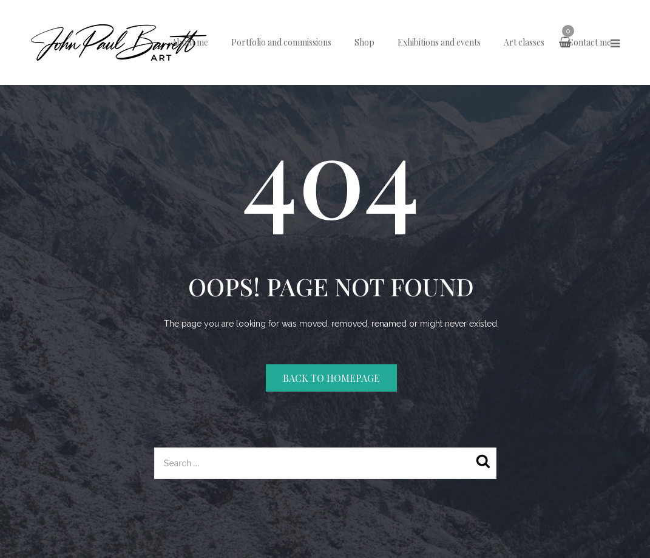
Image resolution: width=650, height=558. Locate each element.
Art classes (524, 42)
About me (190, 42)
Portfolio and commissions (281, 42)
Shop (364, 42)
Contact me (589, 42)
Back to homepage (331, 378)
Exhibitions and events (439, 42)
